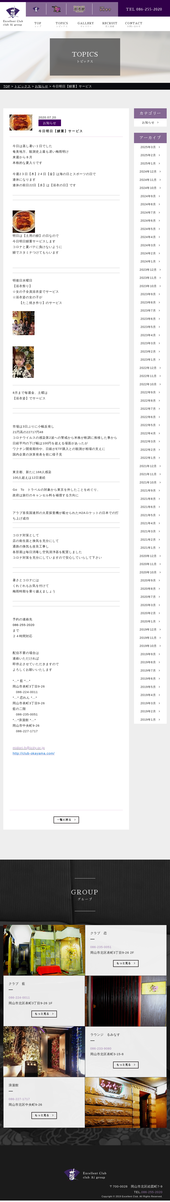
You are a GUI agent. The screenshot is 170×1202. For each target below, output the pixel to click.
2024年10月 (150, 191)
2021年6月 (150, 531)
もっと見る (44, 1028)
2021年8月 (150, 522)
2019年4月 (150, 731)
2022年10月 (150, 400)
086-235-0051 (102, 960)
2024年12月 (150, 174)
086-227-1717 (20, 1112)
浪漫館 (100, 1172)
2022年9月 (150, 409)
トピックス (58, 1167)
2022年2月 (150, 470)
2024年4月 (150, 243)
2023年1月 (150, 374)
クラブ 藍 (56, 1172)
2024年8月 (150, 209)
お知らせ (150, 123)
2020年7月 (150, 626)
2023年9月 (150, 304)
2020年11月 (150, 591)
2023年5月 (150, 339)
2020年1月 (150, 652)
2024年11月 (150, 183)
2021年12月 (150, 487)
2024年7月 (150, 217)
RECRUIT (110, 25)
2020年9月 (150, 609)
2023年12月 (150, 278)
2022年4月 (150, 452)
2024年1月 (150, 270)
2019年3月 (150, 739)
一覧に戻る (66, 821)
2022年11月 (150, 391)
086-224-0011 (20, 1011)
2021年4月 (150, 548)
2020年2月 (150, 644)
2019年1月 (150, 757)
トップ (37, 1167)
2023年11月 (150, 287)
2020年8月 (150, 618)
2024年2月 (150, 261)
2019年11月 (150, 670)
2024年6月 (150, 226)
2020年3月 (150, 635)
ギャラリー (81, 1167)
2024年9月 (150, 200)
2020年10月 (150, 600)
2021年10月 (150, 504)
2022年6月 (150, 435)
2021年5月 (150, 539)
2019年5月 (150, 722)
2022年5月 (150, 444)
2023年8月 (150, 313)
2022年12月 (150, 383)
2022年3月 (150, 461)
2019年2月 (150, 748)
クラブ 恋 (80, 1172)
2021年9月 (150, 513)
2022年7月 (150, 426)
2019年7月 (150, 705)
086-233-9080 (102, 1062)
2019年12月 (150, 661)
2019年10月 (150, 678)
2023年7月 (150, 322)
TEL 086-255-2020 (144, 9)
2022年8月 (150, 417)
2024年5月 (150, 235)
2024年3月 (150, 252)
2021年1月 (150, 574)
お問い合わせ (128, 1167)
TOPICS (62, 25)
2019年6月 (150, 713)
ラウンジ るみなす (127, 1172)
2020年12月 (150, 583)
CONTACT (134, 25)
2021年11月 (150, 496)
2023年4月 (150, 348)
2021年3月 (150, 557)
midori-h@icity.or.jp (29, 748)
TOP (38, 25)
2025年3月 (150, 148)
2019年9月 (150, 687)
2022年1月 (150, 478)
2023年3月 (150, 357)
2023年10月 (150, 296)
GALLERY (86, 25)
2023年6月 (150, 330)
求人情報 (103, 1167)
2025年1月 (150, 165)
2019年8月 (150, 696)
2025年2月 (150, 156)
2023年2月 (150, 365)
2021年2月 (150, 565)
